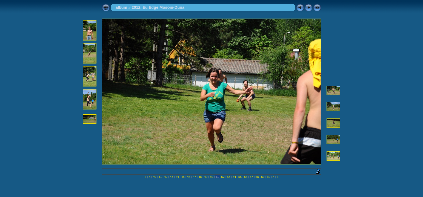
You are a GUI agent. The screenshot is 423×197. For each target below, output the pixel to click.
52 (223, 176)
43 (171, 176)
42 (165, 176)
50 (211, 176)
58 (257, 176)
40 (154, 176)
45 (183, 176)
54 (234, 176)
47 (194, 176)
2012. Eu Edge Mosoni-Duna (158, 7)
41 (160, 176)
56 (245, 176)
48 (200, 176)
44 (177, 176)
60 (268, 176)
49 (205, 176)
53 (228, 176)
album (121, 7)
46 (188, 176)
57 (251, 176)
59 (262, 176)
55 (240, 176)
